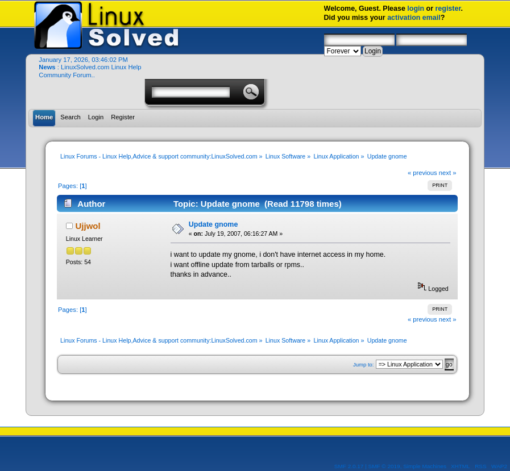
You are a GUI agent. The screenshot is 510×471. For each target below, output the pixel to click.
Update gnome (213, 224)
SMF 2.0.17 (349, 466)
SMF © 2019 (384, 466)
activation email (414, 18)
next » (448, 172)
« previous (422, 172)
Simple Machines (424, 466)
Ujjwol (88, 226)
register (448, 8)
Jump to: (363, 364)
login (415, 8)
